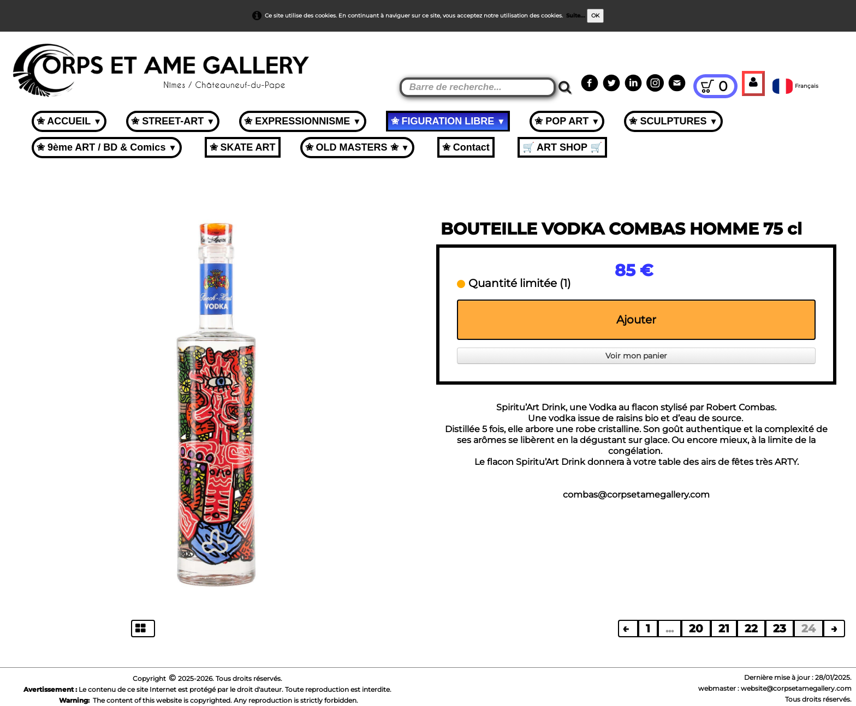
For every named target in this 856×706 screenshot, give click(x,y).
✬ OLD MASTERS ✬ (357, 147)
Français (796, 85)
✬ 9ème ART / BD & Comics (107, 147)
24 (808, 628)
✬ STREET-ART (173, 121)
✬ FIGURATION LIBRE (448, 121)
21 (723, 628)
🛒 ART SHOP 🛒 (562, 147)
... (669, 628)
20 (696, 628)
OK (595, 15)
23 (779, 628)
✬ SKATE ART (243, 147)
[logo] (28, 60)
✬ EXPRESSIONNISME (302, 121)
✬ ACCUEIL (69, 121)
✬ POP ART (566, 121)
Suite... (575, 15)
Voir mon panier (636, 356)
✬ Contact (466, 147)
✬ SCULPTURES (673, 121)
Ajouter (636, 319)
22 (751, 628)
